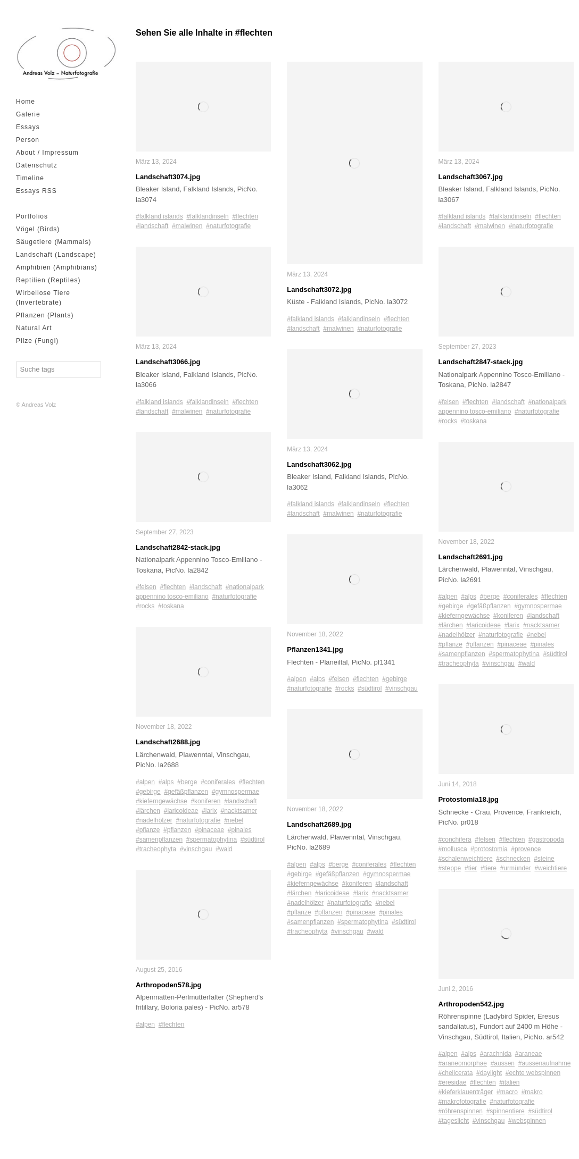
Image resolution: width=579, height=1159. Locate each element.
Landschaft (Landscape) (56, 254)
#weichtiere (550, 868)
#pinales (240, 830)
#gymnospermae (235, 791)
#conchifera (455, 839)
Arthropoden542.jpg (471, 1004)
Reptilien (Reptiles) (48, 280)
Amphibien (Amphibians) (56, 267)
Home (25, 101)
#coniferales (218, 782)
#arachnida (495, 1053)
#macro (507, 1092)
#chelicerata (456, 1073)
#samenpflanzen (159, 839)
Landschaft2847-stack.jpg (481, 362)
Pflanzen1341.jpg (315, 649)
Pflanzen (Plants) (44, 315)
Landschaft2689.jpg (319, 824)
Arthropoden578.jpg (169, 985)
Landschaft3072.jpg (319, 289)
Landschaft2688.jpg (168, 742)
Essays (28, 127)
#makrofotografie (462, 1101)
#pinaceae (209, 830)
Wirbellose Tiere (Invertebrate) (43, 297)
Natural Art (34, 328)
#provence (526, 849)
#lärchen (148, 810)
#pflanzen (177, 830)
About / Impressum (47, 152)
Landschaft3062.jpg (319, 464)
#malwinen (187, 226)
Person (27, 140)
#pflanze (148, 830)
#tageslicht (454, 1120)
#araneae (528, 1053)
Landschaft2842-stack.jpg (178, 547)
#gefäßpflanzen (186, 791)
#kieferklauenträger (466, 1092)
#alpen (145, 782)
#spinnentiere (505, 1111)
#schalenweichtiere (466, 858)
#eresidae (453, 1082)
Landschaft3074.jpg (168, 177)
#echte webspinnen (533, 1073)
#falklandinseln (207, 216)
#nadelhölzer (154, 820)
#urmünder (515, 868)
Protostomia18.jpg (469, 799)
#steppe (450, 868)
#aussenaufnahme (544, 1063)
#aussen (503, 1063)
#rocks (145, 606)
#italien (509, 1082)
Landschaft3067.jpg (471, 177)
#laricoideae (181, 810)
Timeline (30, 178)
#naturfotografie (228, 226)
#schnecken (513, 858)
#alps (166, 782)
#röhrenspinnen (461, 1111)
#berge (187, 782)
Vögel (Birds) (38, 229)
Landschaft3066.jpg (168, 362)
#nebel (233, 820)
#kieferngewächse (161, 801)
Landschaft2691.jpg (471, 557)
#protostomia (488, 849)
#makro (532, 1092)
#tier (471, 868)
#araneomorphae (463, 1063)
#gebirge (148, 791)
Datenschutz (36, 165)
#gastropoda (546, 839)
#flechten (245, 216)
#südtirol (252, 839)
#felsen (146, 587)
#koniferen (205, 801)
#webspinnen (527, 1120)
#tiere (489, 868)
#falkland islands (159, 216)
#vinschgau (196, 849)
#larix (209, 810)
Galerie (28, 114)
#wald (224, 849)
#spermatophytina (211, 839)
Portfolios (32, 216)
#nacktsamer (238, 810)
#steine (544, 858)
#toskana (171, 606)
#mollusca (453, 849)
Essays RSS (36, 191)
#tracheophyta (156, 849)
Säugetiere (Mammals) (53, 242)
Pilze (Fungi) (37, 341)
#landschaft (152, 226)
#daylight (489, 1073)
